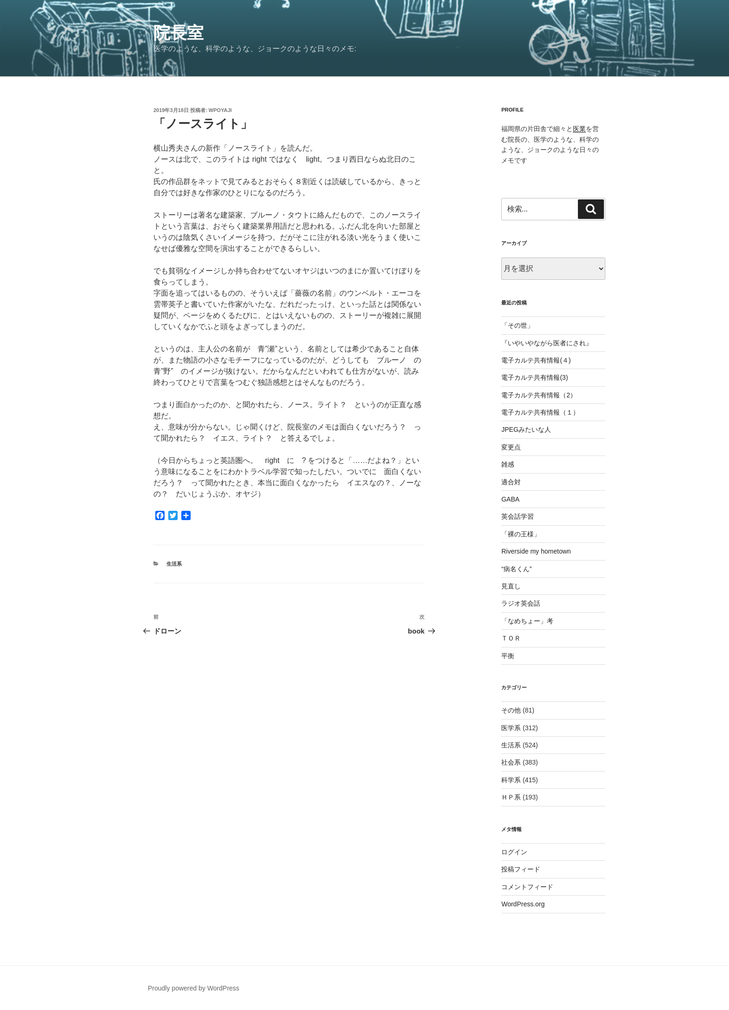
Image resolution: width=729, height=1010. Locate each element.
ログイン (514, 852)
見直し (511, 586)
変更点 (511, 447)
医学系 (511, 728)
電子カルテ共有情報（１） (540, 412)
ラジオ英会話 (520, 603)
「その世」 (517, 325)
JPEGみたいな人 (526, 429)
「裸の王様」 (520, 534)
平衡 (507, 656)
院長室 (178, 32)
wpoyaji (220, 110)
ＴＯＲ (511, 638)
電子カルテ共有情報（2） (539, 395)
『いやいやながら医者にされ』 (546, 343)
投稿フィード (520, 869)
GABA (510, 499)
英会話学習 (517, 516)
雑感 (507, 464)
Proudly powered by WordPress (193, 988)
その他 (511, 710)
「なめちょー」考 (527, 621)
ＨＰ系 (511, 797)
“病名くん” (516, 569)
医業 (579, 128)
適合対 (511, 482)
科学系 (511, 780)
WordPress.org (522, 904)
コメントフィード (527, 887)
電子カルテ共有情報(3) (534, 377)
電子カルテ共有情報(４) (535, 360)
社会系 (511, 762)
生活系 (174, 564)
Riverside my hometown (535, 551)
